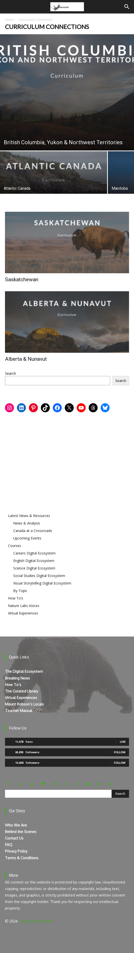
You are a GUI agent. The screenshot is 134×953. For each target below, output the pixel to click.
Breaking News (17, 678)
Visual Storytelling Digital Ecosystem (42, 583)
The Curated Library (21, 691)
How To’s (15, 598)
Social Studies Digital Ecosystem (39, 575)
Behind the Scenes (20, 831)
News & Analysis (26, 523)
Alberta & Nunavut (26, 359)
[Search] (127, 7)
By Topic (20, 590)
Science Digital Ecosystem (34, 568)
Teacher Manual (18, 710)
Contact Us (14, 838)
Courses (14, 545)
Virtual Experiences (23, 613)
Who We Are (16, 825)
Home (9, 20)
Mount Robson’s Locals (24, 704)
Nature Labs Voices (23, 605)
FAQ (8, 844)
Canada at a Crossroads (32, 530)
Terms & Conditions (21, 858)
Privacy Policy (16, 851)
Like (123, 742)
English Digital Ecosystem (33, 560)
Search (10, 373)
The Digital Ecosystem (24, 671)
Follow (120, 752)
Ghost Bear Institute (36, 921)
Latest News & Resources (29, 515)
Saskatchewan (21, 279)
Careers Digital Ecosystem (34, 553)
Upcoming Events (27, 538)
